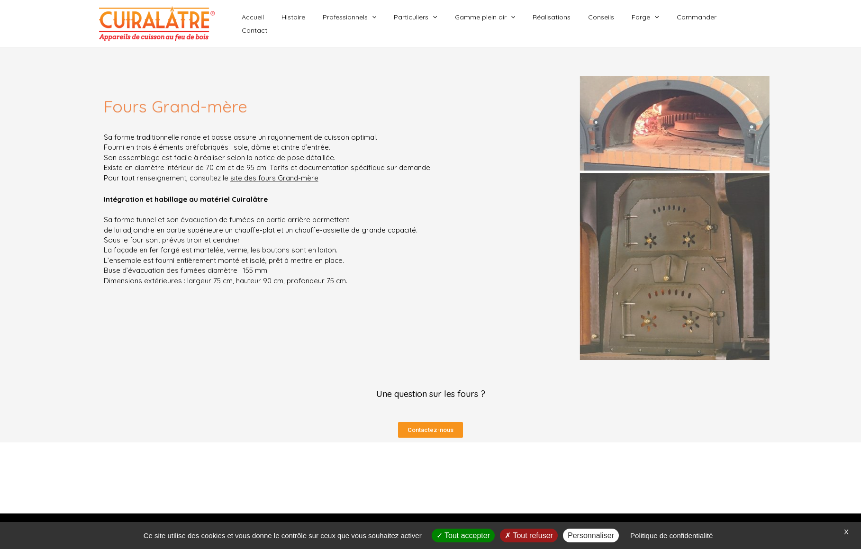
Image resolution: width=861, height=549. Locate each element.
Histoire (323, 23)
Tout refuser (529, 535)
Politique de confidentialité (671, 535)
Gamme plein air (502, 23)
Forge (649, 23)
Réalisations (565, 23)
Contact (743, 23)
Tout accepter (463, 535)
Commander (697, 23)
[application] (398, 23)
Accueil (287, 23)
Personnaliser (591, 535)
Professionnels (375, 23)
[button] (430, 430)
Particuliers (437, 23)
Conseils (610, 23)
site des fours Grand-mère (274, 177)
